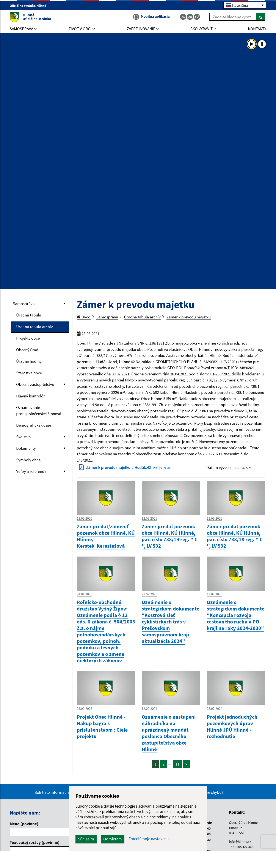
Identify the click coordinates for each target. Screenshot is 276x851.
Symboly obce (28, 459)
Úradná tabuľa (28, 315)
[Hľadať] (260, 17)
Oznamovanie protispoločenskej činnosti (38, 410)
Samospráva (24, 303)
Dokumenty (26, 448)
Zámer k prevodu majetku (188, 317)
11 (177, 764)
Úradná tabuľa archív (34, 326)
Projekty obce (28, 338)
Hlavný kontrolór (30, 396)
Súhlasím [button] (86, 839)
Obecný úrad (27, 349)
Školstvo (23, 436)
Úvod (84, 317)
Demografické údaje (33, 425)
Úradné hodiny (29, 361)
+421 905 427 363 (241, 847)
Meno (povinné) (24, 823)
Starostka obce (29, 372)
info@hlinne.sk (240, 841)
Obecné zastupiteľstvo (35, 384)
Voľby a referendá (31, 471)
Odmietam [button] (112, 839)
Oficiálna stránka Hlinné (30, 5)
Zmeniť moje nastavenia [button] (149, 839)
